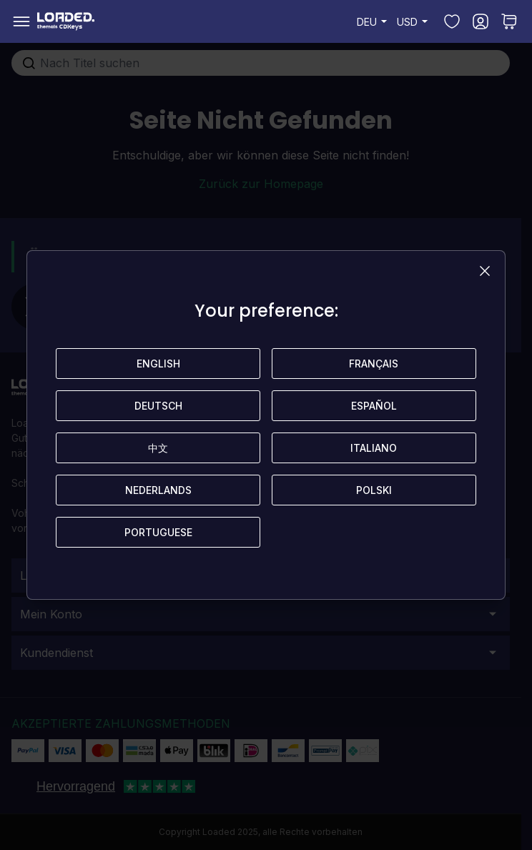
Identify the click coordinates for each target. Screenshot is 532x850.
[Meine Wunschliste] (451, 21)
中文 (158, 448)
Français (373, 363)
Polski (374, 490)
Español (374, 406)
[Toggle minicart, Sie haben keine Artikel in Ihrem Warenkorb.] (509, 21)
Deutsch (158, 406)
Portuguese (158, 532)
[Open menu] (21, 21)
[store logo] (65, 21)
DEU (374, 21)
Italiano (373, 448)
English (158, 363)
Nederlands (158, 490)
